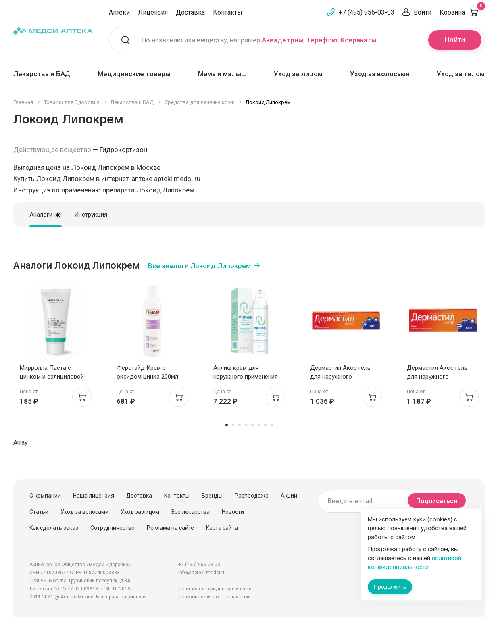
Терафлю (322, 40)
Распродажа (252, 495)
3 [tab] (239, 425)
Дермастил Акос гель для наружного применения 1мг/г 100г (438, 376)
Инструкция (90, 214)
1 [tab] (226, 425)
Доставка (190, 12)
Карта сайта (222, 528)
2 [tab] (233, 425)
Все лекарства (190, 512)
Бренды (212, 495)
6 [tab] (259, 425)
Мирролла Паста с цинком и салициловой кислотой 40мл (52, 376)
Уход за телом (461, 74)
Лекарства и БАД (42, 74)
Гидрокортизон (123, 150)
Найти (454, 40)
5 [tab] (252, 425)
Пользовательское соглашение (214, 597)
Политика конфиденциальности (215, 589)
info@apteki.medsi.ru (202, 572)
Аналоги (45, 215)
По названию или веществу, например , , (259, 40)
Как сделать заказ (53, 528)
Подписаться (436, 501)
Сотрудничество (112, 528)
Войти (422, 12)
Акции (289, 495)
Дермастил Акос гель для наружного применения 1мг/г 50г (340, 376)
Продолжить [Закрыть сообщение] (390, 587)
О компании (45, 495)
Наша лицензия (93, 495)
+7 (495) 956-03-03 (366, 12)
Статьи (38, 512)
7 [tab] (265, 425)
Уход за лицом (298, 74)
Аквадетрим (282, 40)
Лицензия (153, 12)
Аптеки (119, 12)
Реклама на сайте (170, 528)
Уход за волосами (380, 74)
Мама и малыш (222, 74)
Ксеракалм (358, 40)
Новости (233, 512)
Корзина (462, 12)
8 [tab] (272, 425)
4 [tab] (246, 425)
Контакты (227, 12)
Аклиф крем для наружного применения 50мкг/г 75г (245, 376)
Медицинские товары (134, 74)
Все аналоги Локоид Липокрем (199, 266)
